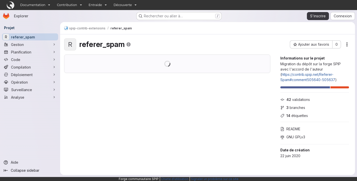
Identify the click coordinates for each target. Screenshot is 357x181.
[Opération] (30, 82)
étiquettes (294, 115)
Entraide (95, 5)
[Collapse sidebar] (30, 170)
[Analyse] (30, 97)
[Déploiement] (30, 74)
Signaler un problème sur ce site (215, 179)
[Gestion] (30, 44)
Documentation (33, 5)
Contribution (67, 5)
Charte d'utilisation (174, 179)
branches (292, 107)
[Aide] (30, 162)
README (290, 129)
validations (295, 99)
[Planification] (30, 51)
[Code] (30, 59)
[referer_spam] (30, 36)
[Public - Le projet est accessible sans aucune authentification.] (129, 44)
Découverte (122, 5)
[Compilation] (30, 67)
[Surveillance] (30, 89)
